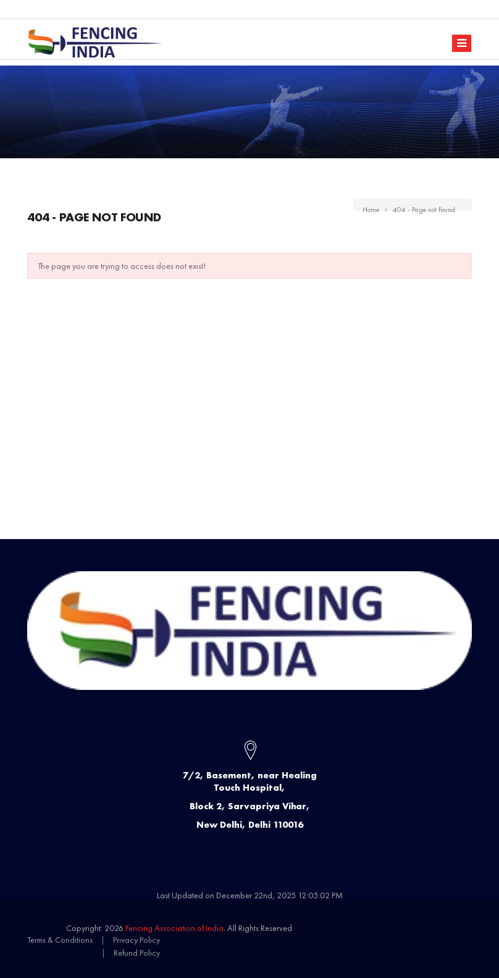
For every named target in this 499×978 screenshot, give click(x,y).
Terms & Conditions (60, 939)
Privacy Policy (136, 939)
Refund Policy (137, 952)
